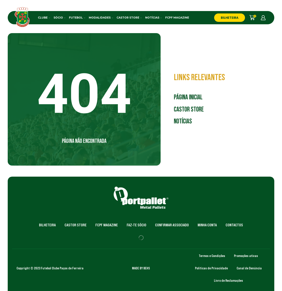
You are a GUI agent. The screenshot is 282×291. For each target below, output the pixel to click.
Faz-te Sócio (136, 225)
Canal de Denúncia (249, 268)
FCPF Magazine (177, 17)
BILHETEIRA (229, 17)
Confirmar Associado (172, 225)
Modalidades (101, 17)
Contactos (234, 225)
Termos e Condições (212, 256)
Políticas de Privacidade (211, 268)
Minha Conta (207, 225)
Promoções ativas (246, 256)
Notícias (153, 17)
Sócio (59, 17)
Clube (44, 17)
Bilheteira (47, 225)
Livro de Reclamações (228, 280)
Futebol (77, 17)
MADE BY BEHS (141, 268)
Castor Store (129, 17)
